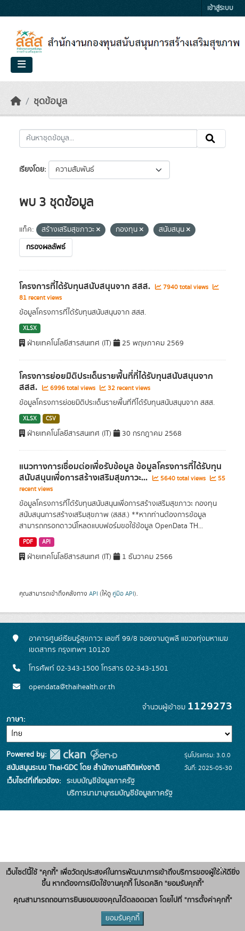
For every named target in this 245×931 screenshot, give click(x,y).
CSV (51, 418)
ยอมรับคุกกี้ (122, 918)
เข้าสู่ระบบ (220, 8)
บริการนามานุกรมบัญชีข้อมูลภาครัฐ (118, 793)
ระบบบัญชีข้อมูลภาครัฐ (99, 781)
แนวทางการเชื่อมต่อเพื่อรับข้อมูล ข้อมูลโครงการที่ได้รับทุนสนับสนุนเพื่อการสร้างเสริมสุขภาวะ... (120, 472)
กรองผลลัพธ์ (46, 247)
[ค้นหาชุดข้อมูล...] (108, 138)
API (46, 542)
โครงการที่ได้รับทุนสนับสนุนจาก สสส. (85, 286)
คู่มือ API (123, 593)
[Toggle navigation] (21, 65)
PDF (28, 542)
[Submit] (211, 138)
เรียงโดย (31, 169)
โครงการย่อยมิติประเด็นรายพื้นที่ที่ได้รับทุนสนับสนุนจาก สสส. (116, 381)
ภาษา (14, 719)
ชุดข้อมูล (50, 101)
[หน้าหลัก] (16, 101)
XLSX (30, 328)
